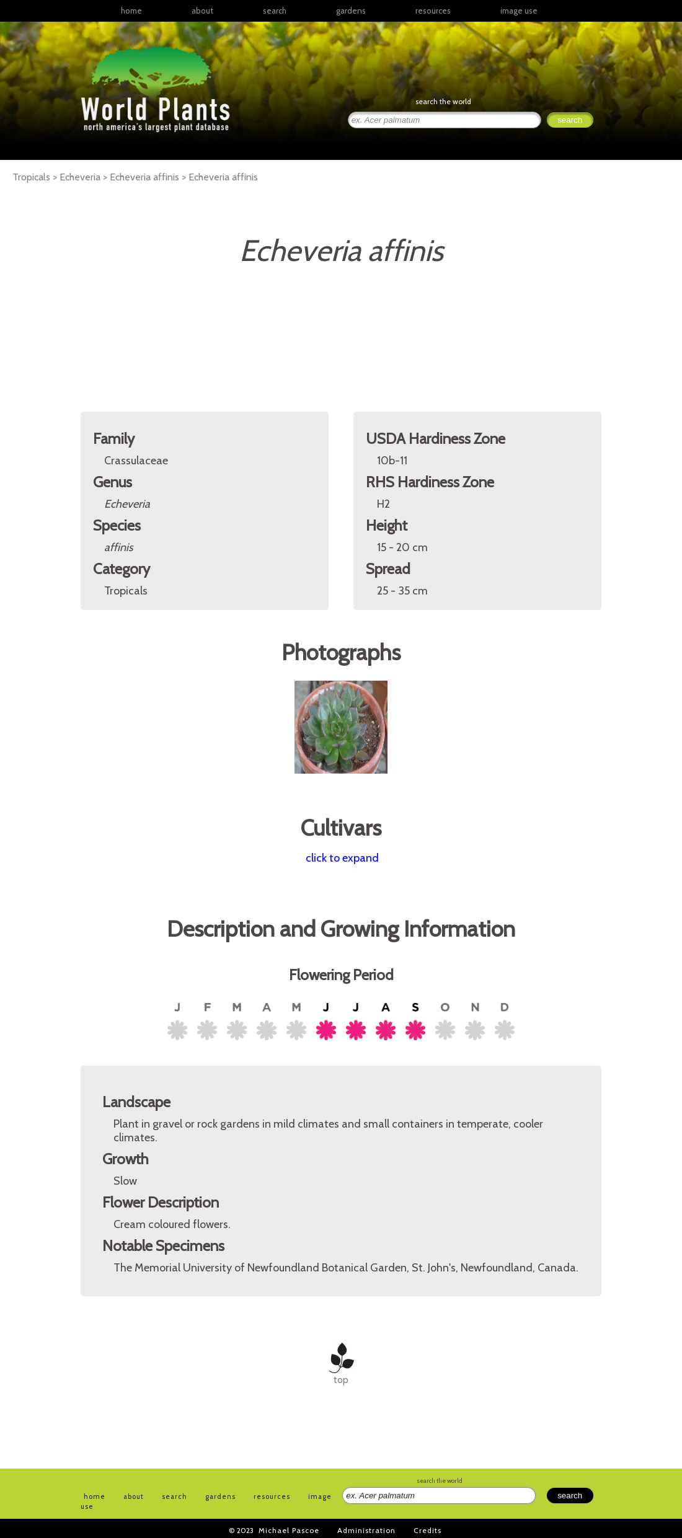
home (131, 10)
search (274, 10)
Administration (366, 1530)
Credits (427, 1530)
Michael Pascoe (289, 1530)
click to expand (342, 858)
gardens (351, 10)
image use (519, 10)
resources (272, 1496)
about (202, 10)
